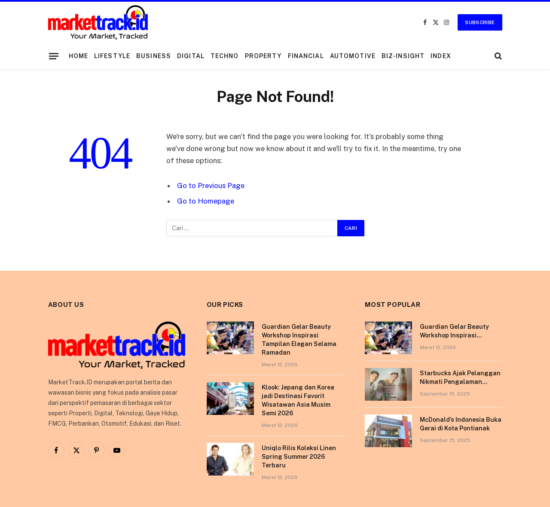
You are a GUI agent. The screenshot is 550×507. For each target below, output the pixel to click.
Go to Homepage (205, 201)
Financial (306, 56)
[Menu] (53, 56)
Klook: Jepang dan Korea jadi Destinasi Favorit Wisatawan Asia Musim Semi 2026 (298, 400)
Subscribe (480, 22)
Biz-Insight (403, 56)
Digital (191, 56)
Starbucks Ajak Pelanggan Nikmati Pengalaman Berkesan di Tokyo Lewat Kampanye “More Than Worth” (460, 378)
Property (263, 56)
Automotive (353, 56)
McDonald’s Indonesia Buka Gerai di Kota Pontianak (460, 424)
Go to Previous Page (210, 185)
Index (441, 56)
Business (153, 56)
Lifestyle (112, 56)
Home (78, 56)
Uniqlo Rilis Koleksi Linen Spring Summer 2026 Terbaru (299, 457)
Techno (225, 56)
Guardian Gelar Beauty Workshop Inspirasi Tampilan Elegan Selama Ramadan (299, 339)
